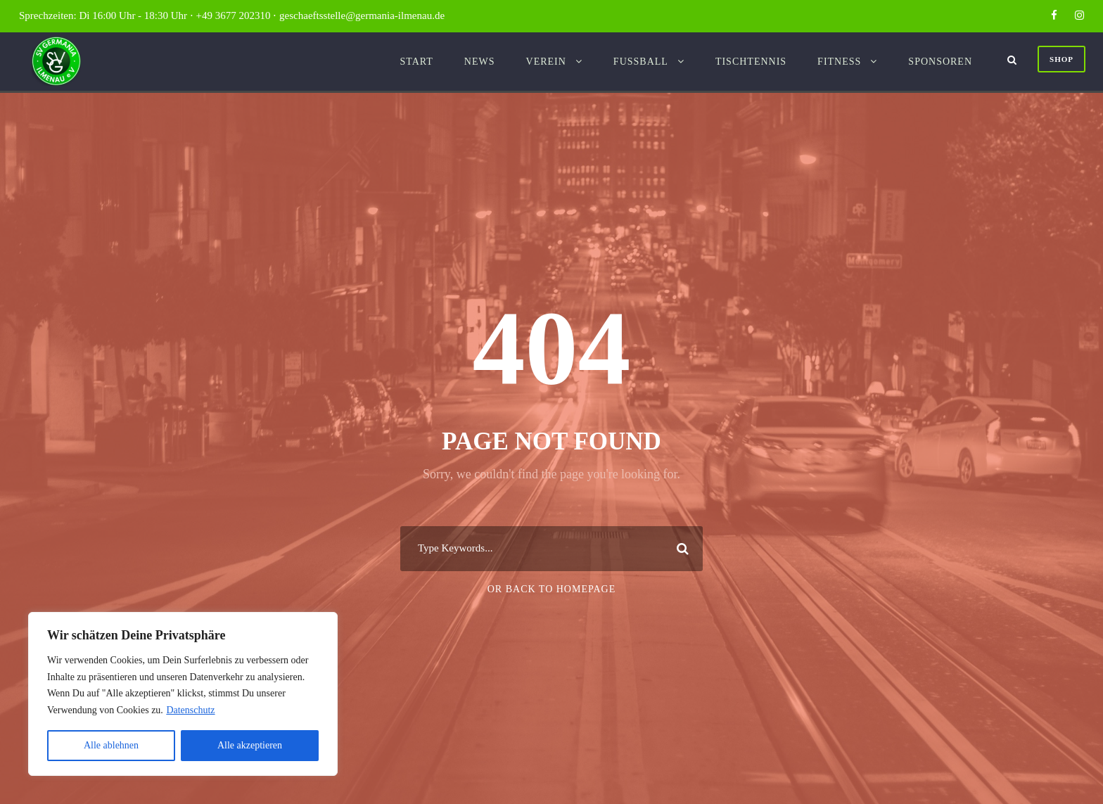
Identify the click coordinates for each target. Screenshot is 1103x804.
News (479, 61)
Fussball (640, 61)
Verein (546, 61)
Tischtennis (750, 61)
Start (416, 61)
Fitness (839, 61)
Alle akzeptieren (249, 745)
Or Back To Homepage (551, 589)
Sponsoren (940, 61)
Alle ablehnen (111, 745)
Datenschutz (190, 710)
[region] (183, 694)
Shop (1061, 59)
